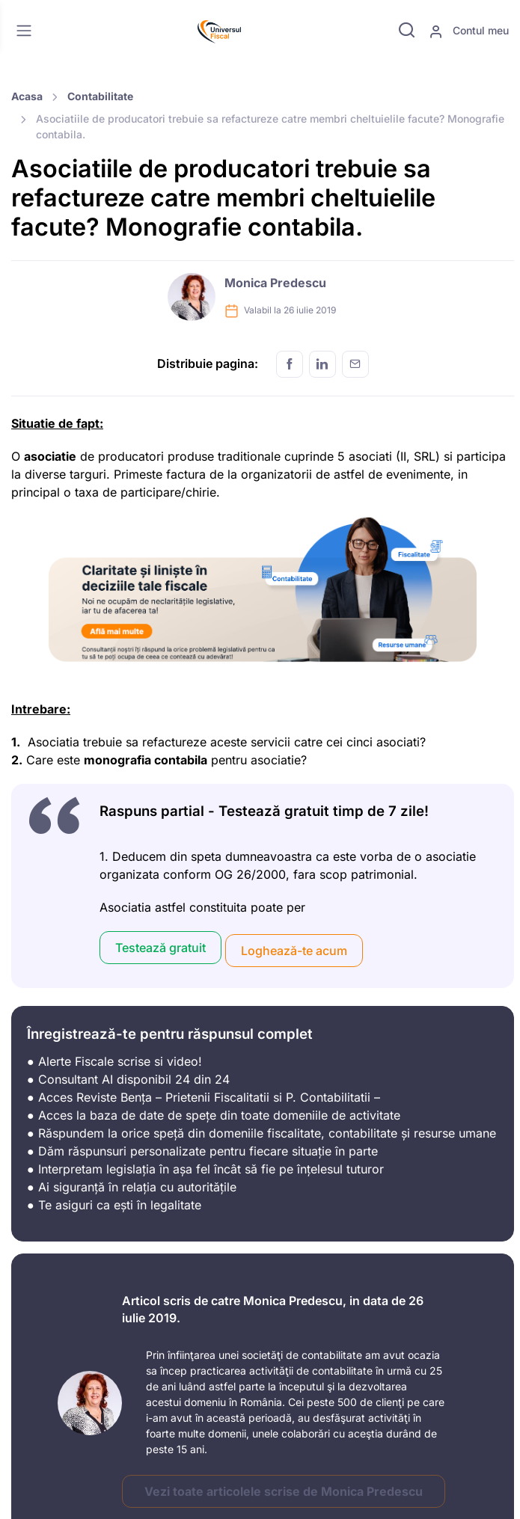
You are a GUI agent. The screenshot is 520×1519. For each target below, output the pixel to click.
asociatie (50, 456)
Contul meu (469, 31)
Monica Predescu (275, 282)
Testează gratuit (160, 947)
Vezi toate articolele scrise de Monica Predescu (283, 1491)
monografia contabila (145, 759)
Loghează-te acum (294, 950)
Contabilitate (100, 96)
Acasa (27, 96)
